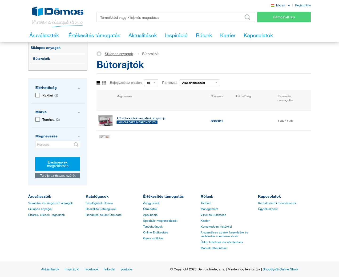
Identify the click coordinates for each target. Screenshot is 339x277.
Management (209, 209)
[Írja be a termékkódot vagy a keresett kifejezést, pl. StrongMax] (176, 17)
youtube (127, 269)
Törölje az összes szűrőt (58, 175)
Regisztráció (303, 5)
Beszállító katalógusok (101, 209)
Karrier (205, 220)
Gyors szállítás (153, 238)
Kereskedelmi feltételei (216, 226)
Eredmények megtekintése (58, 164)
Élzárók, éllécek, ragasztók (46, 215)
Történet (206, 203)
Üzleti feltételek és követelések (222, 242)
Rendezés (169, 82)
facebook (91, 269)
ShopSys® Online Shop (280, 269)
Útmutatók (150, 209)
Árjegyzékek (151, 203)
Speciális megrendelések (160, 220)
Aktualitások (50, 269)
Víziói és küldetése (213, 215)
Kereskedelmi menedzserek (277, 203)
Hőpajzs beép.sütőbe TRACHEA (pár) (142, 140)
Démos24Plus (284, 17)
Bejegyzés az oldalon (126, 82)
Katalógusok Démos (99, 203)
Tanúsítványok (153, 226)
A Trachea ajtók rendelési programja (141, 118)
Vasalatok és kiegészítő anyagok (50, 203)
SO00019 (217, 121)
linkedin (109, 269)
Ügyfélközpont (268, 209)
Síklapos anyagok (46, 47)
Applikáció (150, 215)
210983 (216, 141)
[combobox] (280, 5)
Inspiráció (72, 269)
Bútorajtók (41, 58)
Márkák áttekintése (214, 248)
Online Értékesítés (155, 232)
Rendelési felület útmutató (103, 215)
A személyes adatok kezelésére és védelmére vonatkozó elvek (224, 234)
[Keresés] (58, 144)
